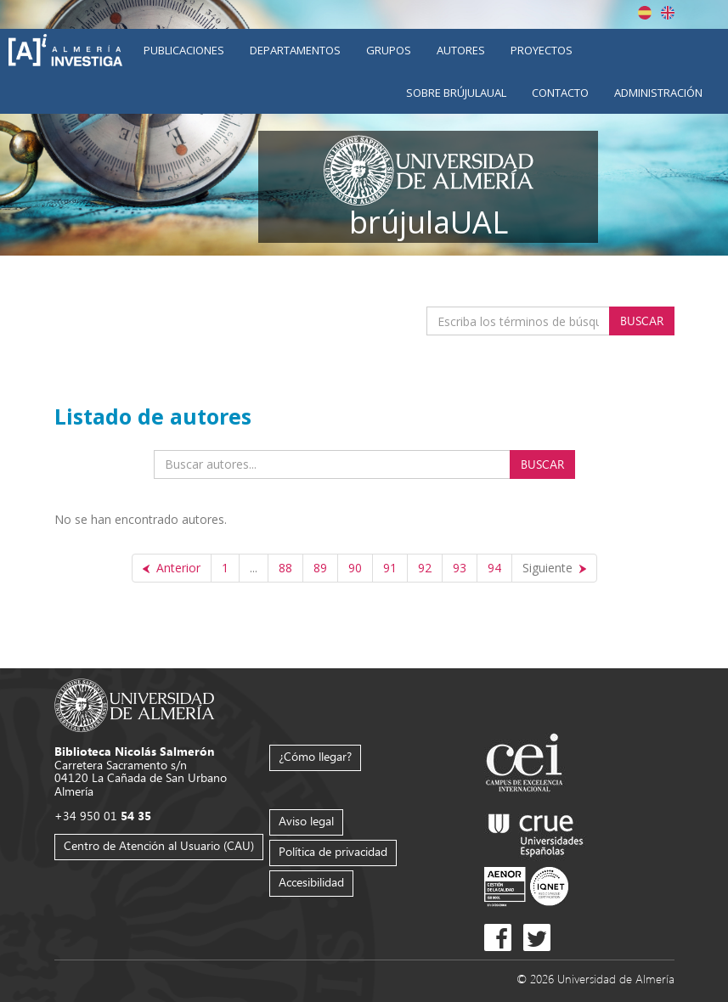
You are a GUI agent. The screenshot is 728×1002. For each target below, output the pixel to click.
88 (285, 568)
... (253, 568)
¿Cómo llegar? (315, 756)
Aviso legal (306, 821)
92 (425, 568)
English (667, 13)
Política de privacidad (333, 851)
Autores (461, 50)
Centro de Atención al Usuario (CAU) (159, 845)
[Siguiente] (554, 568)
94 (494, 568)
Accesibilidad (311, 882)
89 (320, 568)
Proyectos (542, 50)
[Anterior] (172, 568)
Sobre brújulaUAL (456, 92)
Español (645, 13)
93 (459, 568)
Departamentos (295, 50)
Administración (658, 92)
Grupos (388, 50)
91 (390, 568)
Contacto (560, 92)
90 (355, 568)
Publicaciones (184, 50)
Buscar (641, 320)
